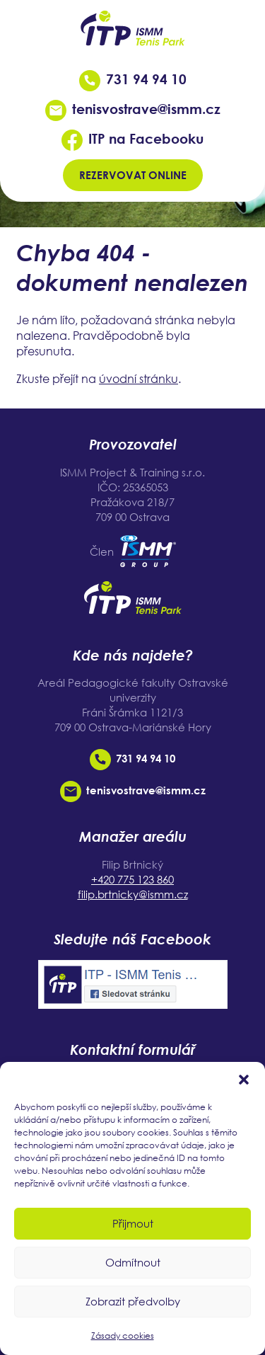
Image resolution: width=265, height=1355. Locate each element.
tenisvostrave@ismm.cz (132, 109)
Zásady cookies (122, 1335)
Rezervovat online (133, 174)
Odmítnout (132, 1262)
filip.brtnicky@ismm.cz (133, 894)
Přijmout (132, 1223)
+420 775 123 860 (132, 879)
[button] (244, 1080)
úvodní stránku (138, 379)
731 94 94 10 (133, 79)
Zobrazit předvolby (133, 1301)
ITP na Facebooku (132, 138)
